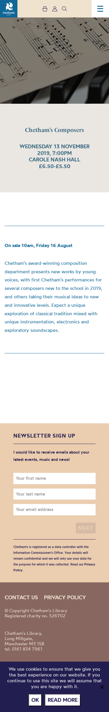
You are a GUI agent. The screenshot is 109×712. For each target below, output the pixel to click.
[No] (102, 687)
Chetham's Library (8, 8)
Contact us (21, 597)
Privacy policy (65, 597)
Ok (35, 700)
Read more (63, 700)
